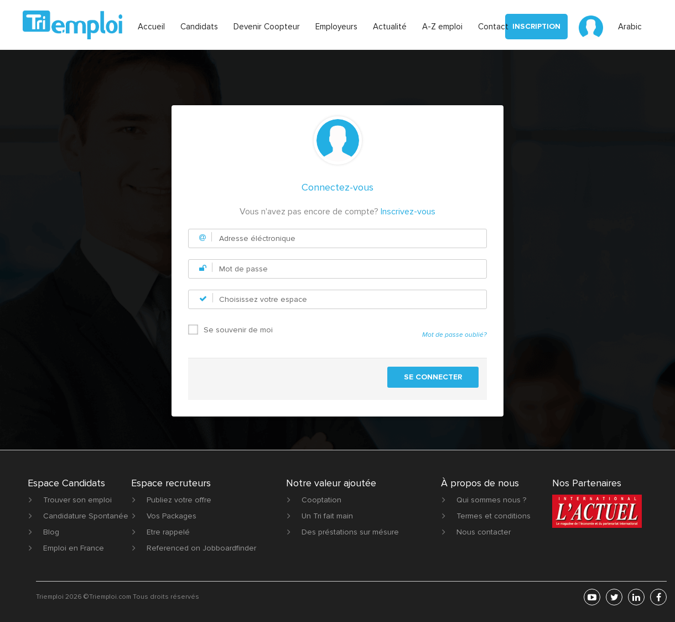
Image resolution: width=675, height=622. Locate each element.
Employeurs (336, 27)
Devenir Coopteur (266, 27)
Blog (51, 532)
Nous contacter (483, 532)
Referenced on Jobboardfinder (201, 548)
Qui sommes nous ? (491, 500)
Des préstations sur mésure (350, 532)
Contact (493, 27)
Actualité (390, 27)
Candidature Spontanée (85, 516)
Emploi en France (73, 548)
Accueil (151, 27)
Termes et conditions (493, 516)
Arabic (630, 27)
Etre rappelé (168, 532)
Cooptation (321, 500)
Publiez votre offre (179, 500)
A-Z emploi (442, 27)
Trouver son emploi (77, 500)
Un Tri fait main (327, 516)
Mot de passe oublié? (454, 335)
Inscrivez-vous (408, 211)
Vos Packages (171, 516)
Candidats (199, 27)
